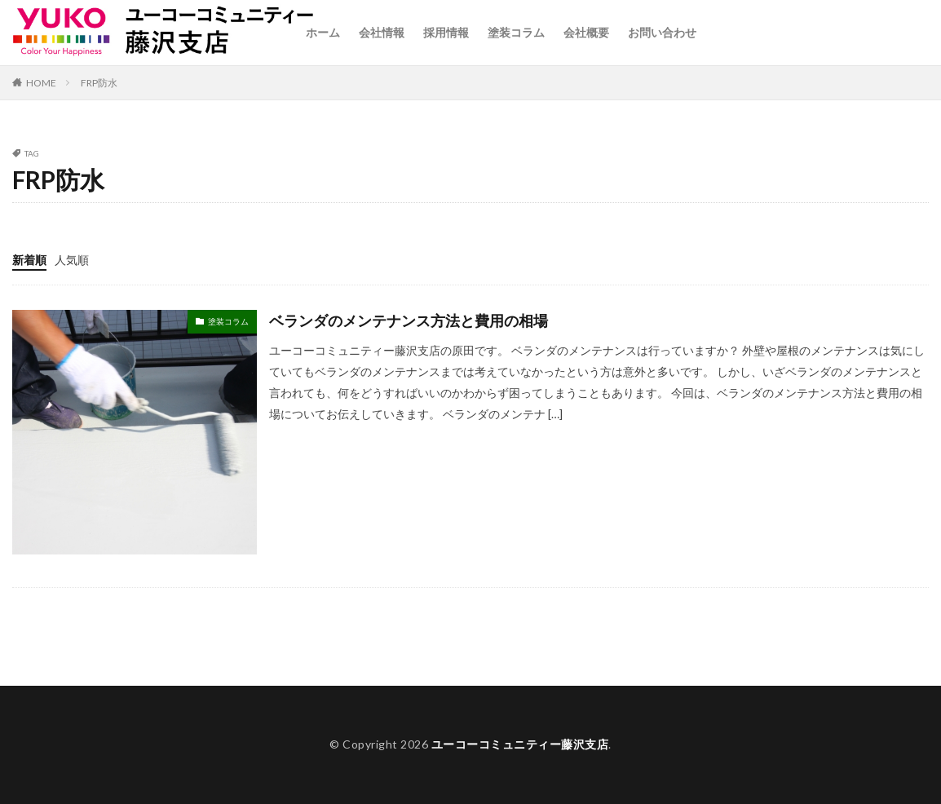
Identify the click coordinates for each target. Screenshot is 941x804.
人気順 (72, 260)
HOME (41, 83)
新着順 (29, 260)
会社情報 (381, 32)
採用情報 (446, 32)
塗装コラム (516, 32)
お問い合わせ (662, 32)
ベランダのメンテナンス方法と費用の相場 (408, 320)
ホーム (323, 32)
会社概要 (586, 32)
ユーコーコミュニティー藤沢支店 (520, 744)
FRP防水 (99, 83)
